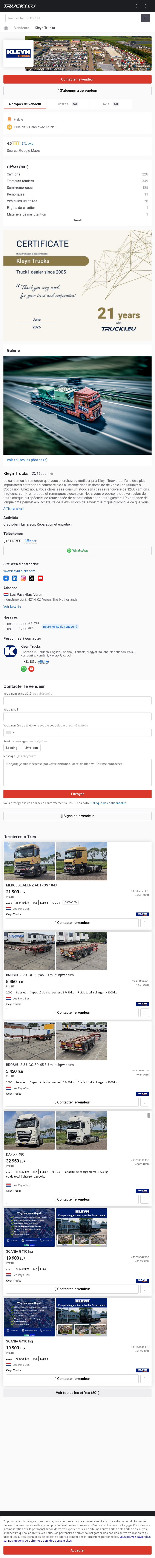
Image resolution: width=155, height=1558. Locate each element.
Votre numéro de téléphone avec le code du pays (45, 725)
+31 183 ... (35, 661)
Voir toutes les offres (77, 1393)
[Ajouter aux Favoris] (144, 923)
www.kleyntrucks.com (19, 571)
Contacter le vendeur (77, 79)
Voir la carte (12, 606)
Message (19, 756)
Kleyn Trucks (13, 914)
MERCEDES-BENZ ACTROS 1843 (31, 885)
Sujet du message (25, 741)
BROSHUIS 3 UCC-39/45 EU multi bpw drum (40, 975)
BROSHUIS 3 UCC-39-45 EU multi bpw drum (40, 1065)
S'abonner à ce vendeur (77, 90)
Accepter (78, 1550)
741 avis (27, 143)
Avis (111, 104)
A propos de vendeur (27, 104)
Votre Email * (11, 709)
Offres (73, 104)
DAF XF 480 (15, 1154)
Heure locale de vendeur (60, 626)
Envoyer (77, 794)
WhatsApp (80, 550)
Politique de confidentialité (108, 803)
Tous (78, 220)
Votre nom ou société (27, 693)
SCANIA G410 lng (19, 1251)
